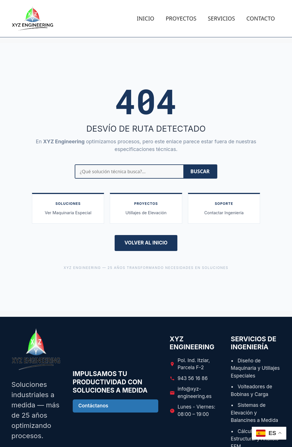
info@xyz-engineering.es (195, 392)
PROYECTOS (181, 18)
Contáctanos (93, 406)
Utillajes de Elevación (146, 212)
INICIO (145, 18)
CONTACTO (260, 18)
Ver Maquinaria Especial (68, 212)
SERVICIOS (221, 18)
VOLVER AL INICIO (146, 243)
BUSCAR (200, 171)
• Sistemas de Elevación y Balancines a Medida (254, 412)
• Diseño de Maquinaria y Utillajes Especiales (255, 368)
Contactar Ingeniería (224, 212)
